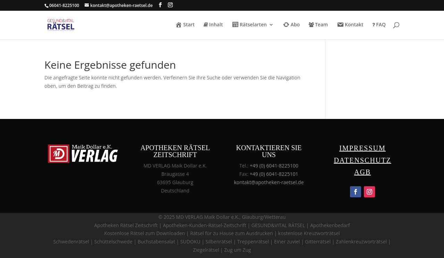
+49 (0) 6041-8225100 (274, 165)
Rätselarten (249, 25)
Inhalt (213, 25)
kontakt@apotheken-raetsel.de (269, 182)
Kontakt (350, 25)
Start (185, 25)
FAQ (379, 25)
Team (318, 25)
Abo (291, 25)
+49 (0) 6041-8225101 (274, 174)
